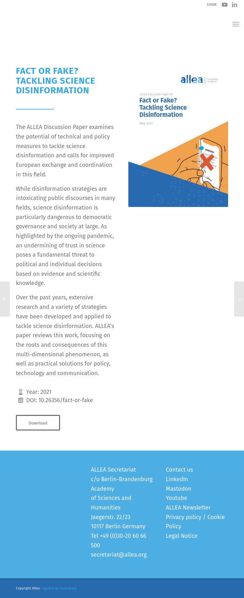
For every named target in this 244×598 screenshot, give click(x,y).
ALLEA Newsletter (188, 507)
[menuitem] (236, 24)
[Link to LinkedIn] (234, 5)
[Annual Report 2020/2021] (239, 299)
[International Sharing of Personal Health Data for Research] (5, 299)
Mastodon (179, 488)
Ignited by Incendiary (60, 588)
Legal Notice (181, 535)
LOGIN (211, 5)
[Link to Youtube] (224, 5)
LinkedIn (177, 479)
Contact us (179, 469)
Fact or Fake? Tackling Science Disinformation (68, 44)
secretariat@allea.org (119, 554)
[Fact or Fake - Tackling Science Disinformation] (178, 136)
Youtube (176, 498)
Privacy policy (183, 517)
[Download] (38, 423)
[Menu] (236, 24)
